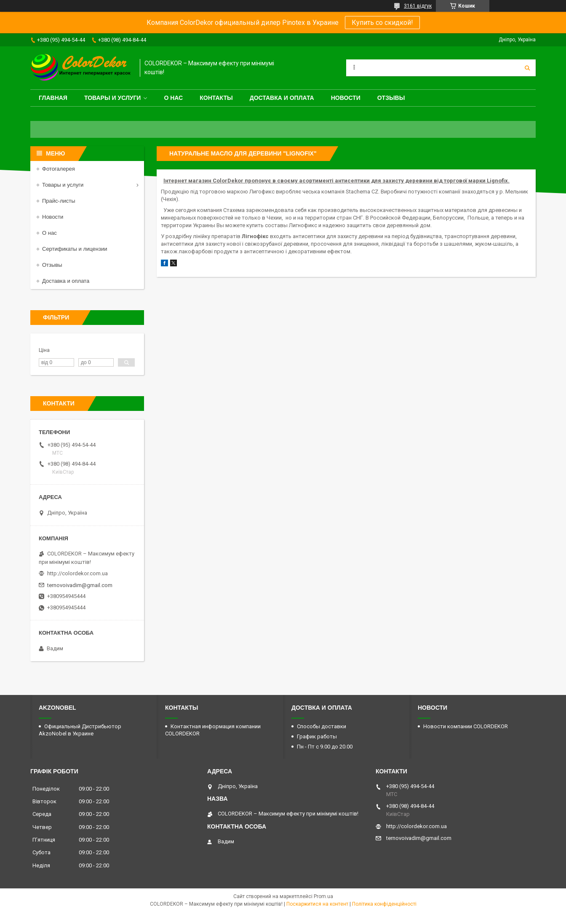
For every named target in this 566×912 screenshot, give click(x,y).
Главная (53, 97)
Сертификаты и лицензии (74, 249)
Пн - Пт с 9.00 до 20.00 (324, 746)
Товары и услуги (112, 97)
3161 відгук (418, 6)
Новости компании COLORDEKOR (465, 726)
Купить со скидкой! (382, 23)
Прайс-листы (58, 201)
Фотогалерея (58, 169)
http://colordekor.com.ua (77, 573)
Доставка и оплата (282, 97)
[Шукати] (527, 67)
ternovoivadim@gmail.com (79, 585)
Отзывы (391, 97)
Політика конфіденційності (384, 904)
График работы (317, 736)
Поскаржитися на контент (317, 904)
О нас (173, 97)
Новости (345, 97)
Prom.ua (323, 896)
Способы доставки (321, 726)
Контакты (216, 97)
